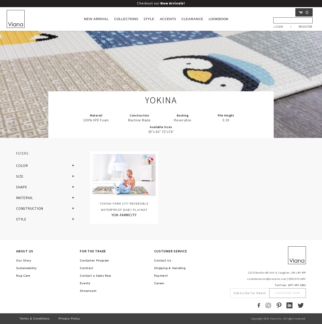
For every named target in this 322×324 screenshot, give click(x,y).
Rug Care (23, 275)
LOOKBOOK (219, 19)
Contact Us (162, 260)
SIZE (47, 176)
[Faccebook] (259, 305)
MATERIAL (47, 198)
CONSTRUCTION (47, 209)
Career (159, 283)
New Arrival (96, 19)
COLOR (47, 166)
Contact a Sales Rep (95, 275)
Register (305, 26)
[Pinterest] (279, 305)
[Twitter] (300, 305)
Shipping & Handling (169, 268)
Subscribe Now (287, 293)
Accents (168, 19)
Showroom (88, 291)
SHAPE (47, 187)
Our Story (24, 260)
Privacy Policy (69, 318)
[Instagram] (268, 305)
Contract (86, 268)
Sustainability (26, 268)
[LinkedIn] (289, 305)
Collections (126, 19)
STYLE (47, 219)
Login (278, 26)
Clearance (192, 19)
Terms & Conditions (34, 318)
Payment (161, 275)
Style (149, 19)
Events (85, 283)
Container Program (94, 260)
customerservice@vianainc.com (266, 278)
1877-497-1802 (297, 285)
